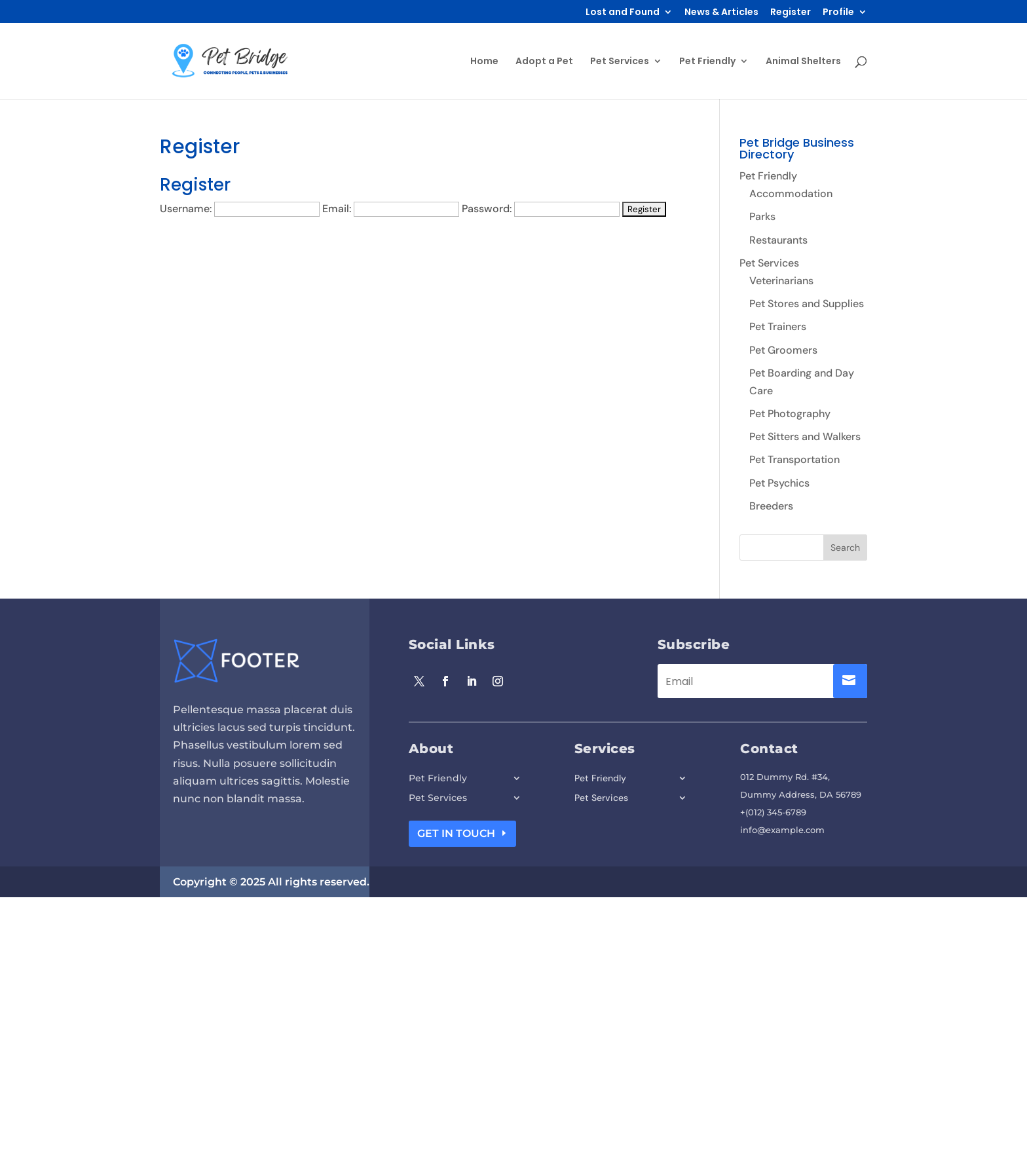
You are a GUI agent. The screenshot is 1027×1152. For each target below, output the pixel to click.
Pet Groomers (783, 350)
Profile (838, 12)
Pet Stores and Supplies (806, 303)
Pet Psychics (779, 483)
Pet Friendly (707, 61)
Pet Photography (790, 413)
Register (790, 12)
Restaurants (778, 240)
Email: (336, 208)
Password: (487, 208)
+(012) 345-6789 (773, 812)
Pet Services (619, 61)
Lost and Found (623, 12)
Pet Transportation (794, 459)
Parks (762, 216)
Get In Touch (456, 833)
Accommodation (790, 193)
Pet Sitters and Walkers (805, 436)
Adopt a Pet (544, 61)
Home (484, 61)
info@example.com (782, 830)
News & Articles (721, 12)
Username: (186, 208)
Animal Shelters (803, 61)
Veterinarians (781, 281)
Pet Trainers (777, 326)
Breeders (771, 506)
